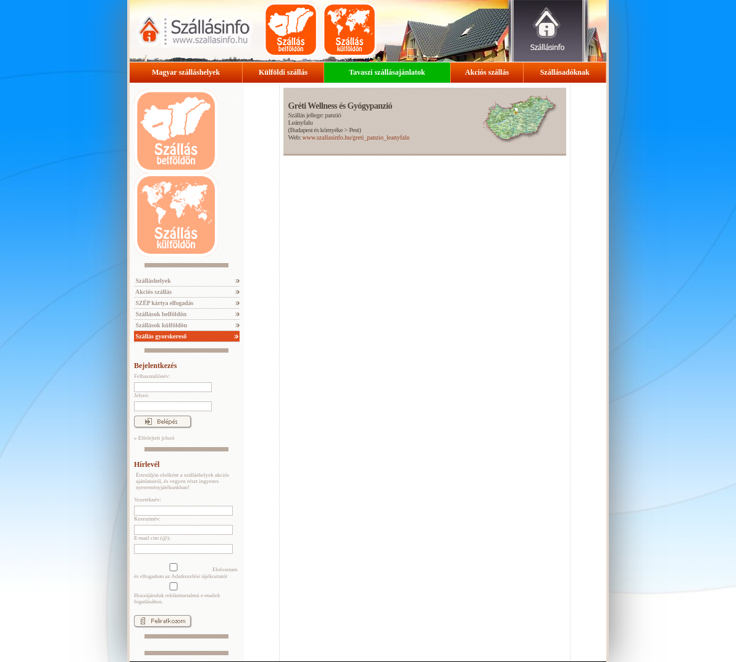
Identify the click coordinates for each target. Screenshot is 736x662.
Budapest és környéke (316, 129)
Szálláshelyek (152, 280)
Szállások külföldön (160, 325)
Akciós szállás (487, 72)
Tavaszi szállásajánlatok (387, 72)
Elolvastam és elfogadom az (186, 571)
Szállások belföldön (160, 314)
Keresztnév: (147, 519)
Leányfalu (300, 122)
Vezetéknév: (147, 499)
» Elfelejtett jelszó (154, 438)
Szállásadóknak (565, 72)
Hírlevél (146, 464)
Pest (354, 129)
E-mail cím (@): (152, 538)
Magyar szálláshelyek (186, 72)
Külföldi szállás (283, 72)
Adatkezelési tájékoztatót (199, 576)
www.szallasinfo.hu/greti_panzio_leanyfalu (355, 137)
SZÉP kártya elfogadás (163, 303)
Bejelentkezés (155, 365)
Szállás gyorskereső (160, 336)
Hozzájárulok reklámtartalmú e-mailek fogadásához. (177, 593)
